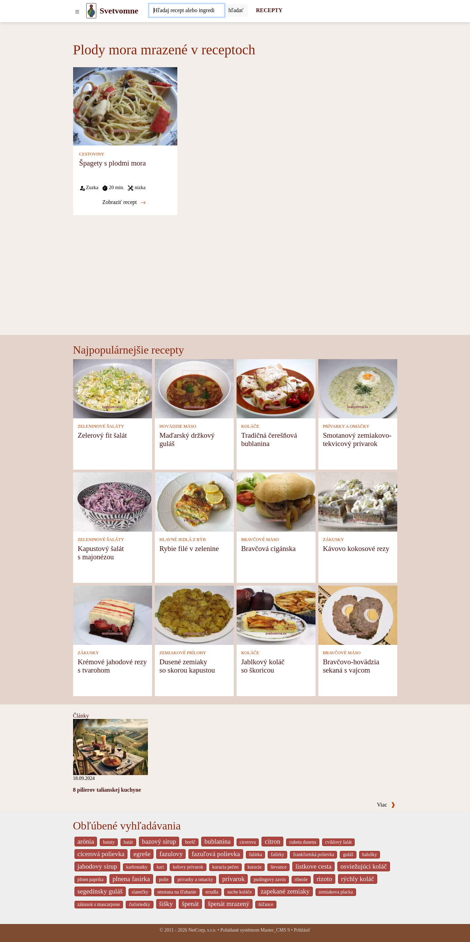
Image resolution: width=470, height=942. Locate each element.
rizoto (324, 878)
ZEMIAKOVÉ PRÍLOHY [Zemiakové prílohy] (182, 652)
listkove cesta (313, 866)
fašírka (255, 854)
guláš (348, 854)
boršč (190, 842)
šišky (166, 903)
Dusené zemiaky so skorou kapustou (187, 666)
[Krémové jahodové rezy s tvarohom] (112, 615)
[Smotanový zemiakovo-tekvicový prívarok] (357, 388)
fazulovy (171, 853)
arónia (86, 841)
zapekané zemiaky (285, 891)
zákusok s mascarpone (99, 904)
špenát (190, 903)
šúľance (265, 904)
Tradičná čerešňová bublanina (269, 439)
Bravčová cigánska (268, 548)
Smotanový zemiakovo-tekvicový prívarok (357, 439)
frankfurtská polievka (313, 854)
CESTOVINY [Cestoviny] (91, 154)
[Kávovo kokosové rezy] (357, 502)
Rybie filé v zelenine (189, 548)
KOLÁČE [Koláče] (250, 426)
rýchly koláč (357, 878)
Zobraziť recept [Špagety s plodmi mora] (124, 202)
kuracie (254, 867)
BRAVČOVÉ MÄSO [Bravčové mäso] (260, 539)
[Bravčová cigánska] (276, 502)
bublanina (217, 841)
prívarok (233, 878)
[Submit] (236, 10)
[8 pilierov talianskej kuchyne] (110, 746)
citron (272, 841)
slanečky (140, 892)
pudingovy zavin (269, 879)
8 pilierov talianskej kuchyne (107, 790)
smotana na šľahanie (176, 892)
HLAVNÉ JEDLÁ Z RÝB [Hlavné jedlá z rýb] (182, 539)
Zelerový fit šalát (102, 435)
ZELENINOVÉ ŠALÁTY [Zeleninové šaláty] (101, 426)
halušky (369, 854)
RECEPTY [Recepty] (269, 10)
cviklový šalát (338, 842)
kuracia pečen (225, 867)
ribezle (301, 879)
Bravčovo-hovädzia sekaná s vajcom (351, 666)
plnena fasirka (131, 878)
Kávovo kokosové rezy (356, 548)
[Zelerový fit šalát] (112, 388)
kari (160, 867)
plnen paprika (91, 879)
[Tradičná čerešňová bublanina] (276, 388)
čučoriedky (139, 904)
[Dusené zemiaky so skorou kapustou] (194, 615)
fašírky (277, 854)
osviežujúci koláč (363, 866)
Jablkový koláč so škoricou (262, 666)
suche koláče (239, 892)
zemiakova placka (336, 892)
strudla (211, 892)
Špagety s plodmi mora (112, 163)
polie (164, 879)
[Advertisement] (235, 282)
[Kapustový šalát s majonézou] (112, 502)
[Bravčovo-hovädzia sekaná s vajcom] (357, 615)
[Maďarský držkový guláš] (194, 388)
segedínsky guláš (100, 891)
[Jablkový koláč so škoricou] (276, 615)
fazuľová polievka (216, 853)
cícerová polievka (101, 853)
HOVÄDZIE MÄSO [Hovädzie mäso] (177, 426)
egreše (141, 853)
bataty (109, 842)
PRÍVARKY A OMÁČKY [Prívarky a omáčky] (346, 426)
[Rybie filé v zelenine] (194, 502)
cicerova (248, 842)
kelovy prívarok (188, 867)
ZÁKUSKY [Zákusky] (333, 539)
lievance (278, 867)
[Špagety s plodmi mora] (125, 106)
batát (128, 842)
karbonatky (137, 867)
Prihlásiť (302, 930)
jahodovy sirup (97, 866)
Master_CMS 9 (275, 930)
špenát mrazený (228, 903)
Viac (386, 805)
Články (81, 716)
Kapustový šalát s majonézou (101, 552)
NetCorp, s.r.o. (202, 930)
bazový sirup (159, 841)
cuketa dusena (302, 842)
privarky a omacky (195, 879)
